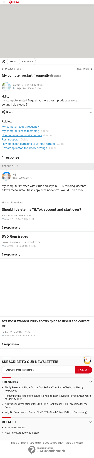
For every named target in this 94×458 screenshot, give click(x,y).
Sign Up (15, 443)
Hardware (27, 61)
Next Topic (83, 68)
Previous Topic (13, 68)
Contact (69, 443)
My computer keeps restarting (20, 131)
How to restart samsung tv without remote (28, 143)
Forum (13, 61)
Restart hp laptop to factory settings (24, 148)
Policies (79, 443)
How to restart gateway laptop (22, 432)
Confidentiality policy (53, 443)
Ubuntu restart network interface (22, 135)
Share (9, 112)
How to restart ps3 (15, 427)
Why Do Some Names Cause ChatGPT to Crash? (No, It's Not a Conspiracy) (46, 412)
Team (23, 443)
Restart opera (10, 139)
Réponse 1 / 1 (10, 166)
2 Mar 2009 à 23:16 (31, 88)
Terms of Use (34, 443)
